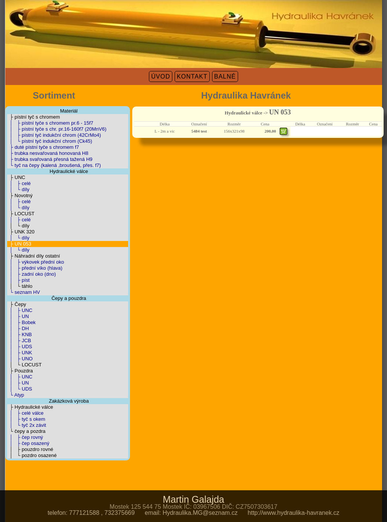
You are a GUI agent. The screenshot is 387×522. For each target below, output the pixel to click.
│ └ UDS (19, 389)
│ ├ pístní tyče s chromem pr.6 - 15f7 (50, 123)
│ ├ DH (18, 328)
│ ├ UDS (19, 346)
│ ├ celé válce (25, 413)
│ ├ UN (18, 316)
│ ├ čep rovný (25, 437)
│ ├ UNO (20, 358)
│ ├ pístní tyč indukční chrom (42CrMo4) (54, 135)
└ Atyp (15, 395)
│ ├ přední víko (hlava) (35, 268)
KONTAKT (192, 76)
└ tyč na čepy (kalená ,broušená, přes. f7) (54, 165)
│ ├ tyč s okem (26, 419)
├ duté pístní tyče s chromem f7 (43, 147)
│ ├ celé (19, 183)
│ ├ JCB (19, 340)
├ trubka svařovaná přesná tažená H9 (50, 159)
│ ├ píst (18, 280)
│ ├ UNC (20, 310)
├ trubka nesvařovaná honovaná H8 (47, 153)
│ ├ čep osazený (28, 443)
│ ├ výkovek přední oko (35, 262)
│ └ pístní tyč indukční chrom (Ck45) (49, 141)
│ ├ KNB (19, 334)
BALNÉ (225, 76)
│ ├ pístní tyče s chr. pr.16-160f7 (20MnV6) (57, 129)
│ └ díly (18, 189)
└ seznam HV (23, 292)
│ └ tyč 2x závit (26, 425)
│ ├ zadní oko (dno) (31, 274)
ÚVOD (160, 76)
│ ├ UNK (19, 352)
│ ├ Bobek (21, 322)
